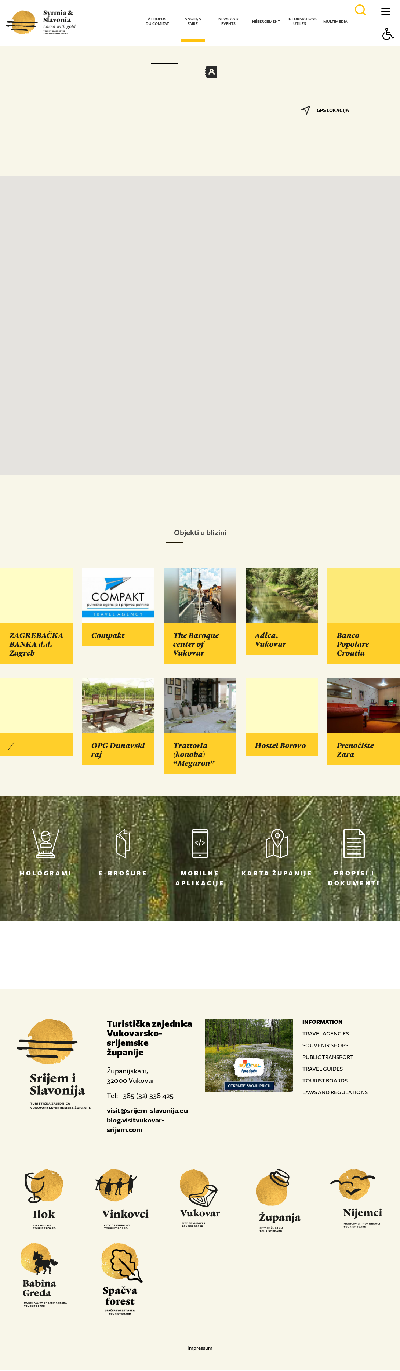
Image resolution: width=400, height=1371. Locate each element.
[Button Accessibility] (388, 47)
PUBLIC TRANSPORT (327, 1057)
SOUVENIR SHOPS (325, 1045)
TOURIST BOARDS (325, 1081)
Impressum (200, 1349)
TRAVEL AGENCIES (325, 1034)
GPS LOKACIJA (325, 110)
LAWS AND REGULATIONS (335, 1092)
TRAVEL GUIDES (322, 1069)
